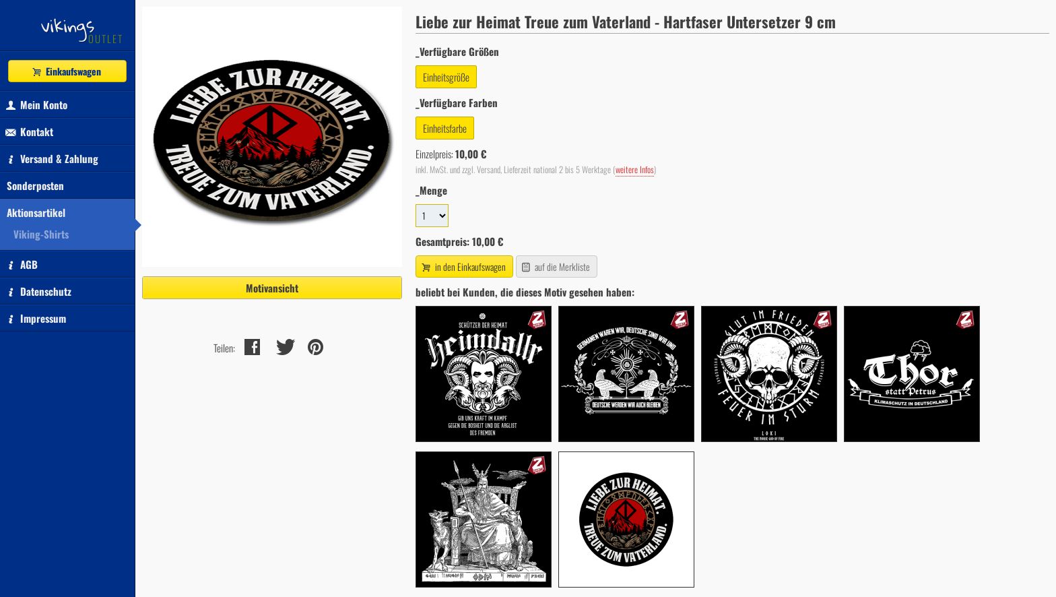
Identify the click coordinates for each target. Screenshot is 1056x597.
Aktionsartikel (36, 212)
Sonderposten (35, 185)
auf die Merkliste (555, 266)
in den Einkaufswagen (463, 266)
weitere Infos (635, 169)
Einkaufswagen (66, 71)
